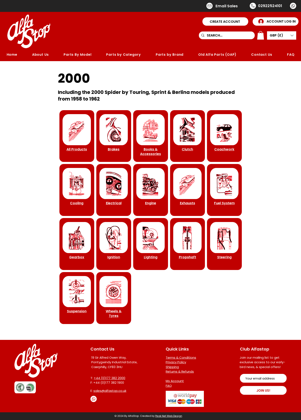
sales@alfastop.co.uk (109, 390)
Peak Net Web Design (168, 416)
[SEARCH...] (226, 35)
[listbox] (281, 35)
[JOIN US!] (263, 390)
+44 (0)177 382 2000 (109, 378)
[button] (225, 21)
